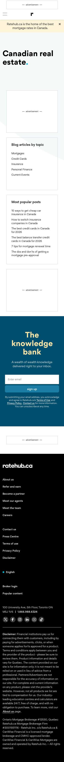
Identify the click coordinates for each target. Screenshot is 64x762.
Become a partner (14, 493)
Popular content (13, 593)
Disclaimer (9, 557)
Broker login (10, 586)
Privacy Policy (14, 403)
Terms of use (10, 543)
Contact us (28, 403)
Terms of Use (43, 400)
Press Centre (11, 536)
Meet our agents (13, 500)
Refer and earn (12, 486)
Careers (7, 515)
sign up (32, 389)
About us (8, 479)
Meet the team (12, 508)
